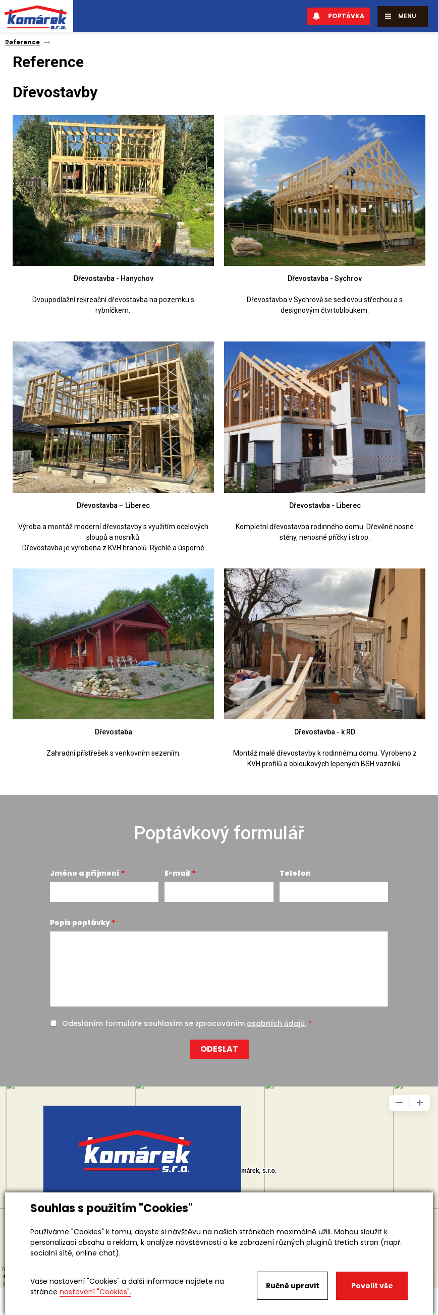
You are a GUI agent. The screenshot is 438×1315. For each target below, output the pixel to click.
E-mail (177, 873)
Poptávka (338, 16)
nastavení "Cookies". (95, 1292)
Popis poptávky (80, 923)
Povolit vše (372, 1286)
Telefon (295, 873)
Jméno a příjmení (85, 873)
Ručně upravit (292, 1286)
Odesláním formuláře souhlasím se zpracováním (184, 1023)
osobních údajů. (276, 1023)
